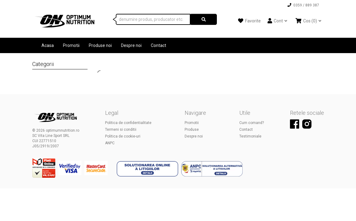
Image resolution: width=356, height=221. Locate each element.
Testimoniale (250, 136)
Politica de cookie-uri (122, 136)
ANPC (110, 143)
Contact (158, 45)
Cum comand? (251, 123)
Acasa (47, 45)
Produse (192, 129)
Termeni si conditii (120, 129)
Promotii (71, 45)
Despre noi (131, 45)
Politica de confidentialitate (128, 123)
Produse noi (100, 45)
